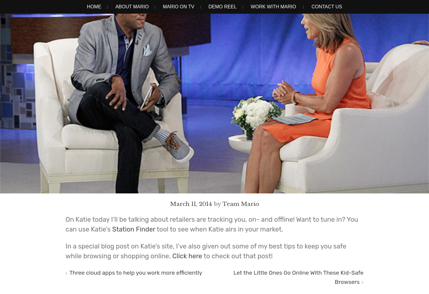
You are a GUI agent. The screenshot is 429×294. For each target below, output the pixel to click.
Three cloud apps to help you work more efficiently (135, 272)
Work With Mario (273, 6)
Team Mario (241, 203)
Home (94, 6)
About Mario (132, 6)
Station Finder (133, 229)
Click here (187, 256)
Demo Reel (223, 6)
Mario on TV (179, 6)
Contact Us (327, 6)
